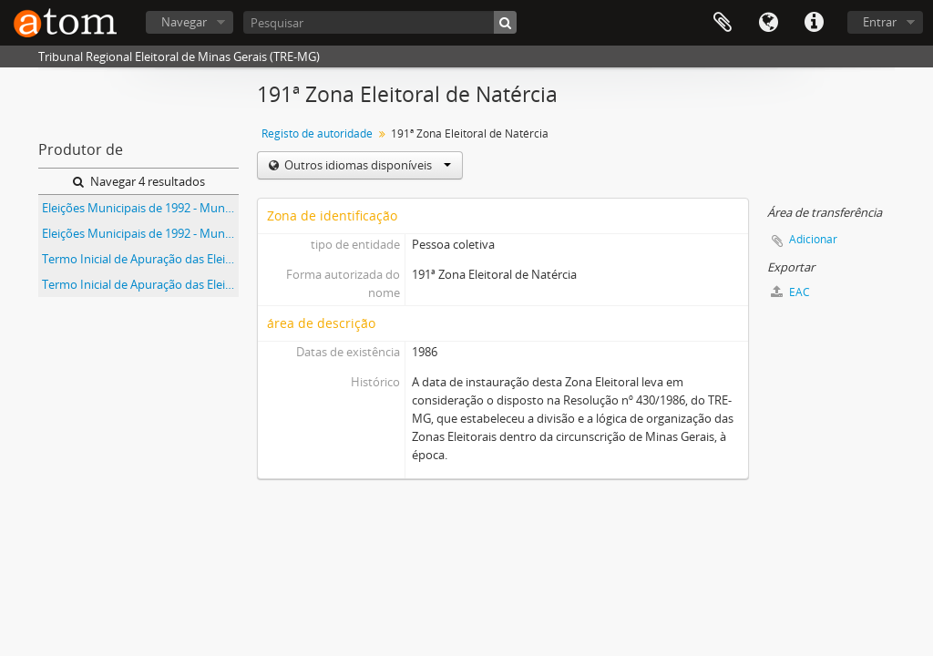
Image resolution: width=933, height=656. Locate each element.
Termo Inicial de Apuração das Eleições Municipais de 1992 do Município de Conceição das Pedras (140, 259)
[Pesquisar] (380, 22)
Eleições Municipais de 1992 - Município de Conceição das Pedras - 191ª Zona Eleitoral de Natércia (140, 208)
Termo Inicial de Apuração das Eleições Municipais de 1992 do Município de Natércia (140, 284)
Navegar (184, 22)
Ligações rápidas (813, 23)
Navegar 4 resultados (139, 181)
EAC (790, 292)
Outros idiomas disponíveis (366, 165)
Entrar (880, 22)
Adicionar (813, 239)
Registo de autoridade (317, 133)
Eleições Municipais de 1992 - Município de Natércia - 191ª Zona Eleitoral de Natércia (140, 233)
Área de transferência (722, 23)
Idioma (768, 23)
